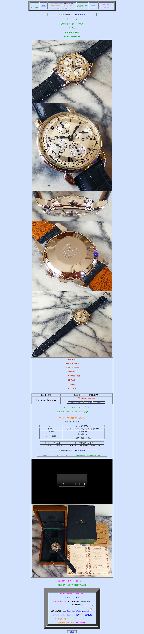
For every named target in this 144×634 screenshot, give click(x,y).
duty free (73, 402)
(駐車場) (71, 3)
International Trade (93, 7)
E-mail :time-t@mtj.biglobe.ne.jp (80, 611)
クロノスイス (35, 4)
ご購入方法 (43, 5)
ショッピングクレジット (61, 455)
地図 (65, 3)
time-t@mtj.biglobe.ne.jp (65, 8)
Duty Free (93, 4)
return (72, 632)
